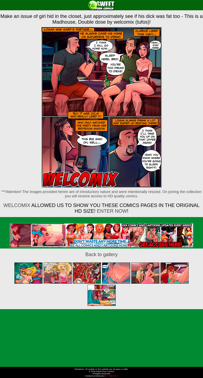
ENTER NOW (112, 211)
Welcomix (16, 205)
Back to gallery (101, 254)
